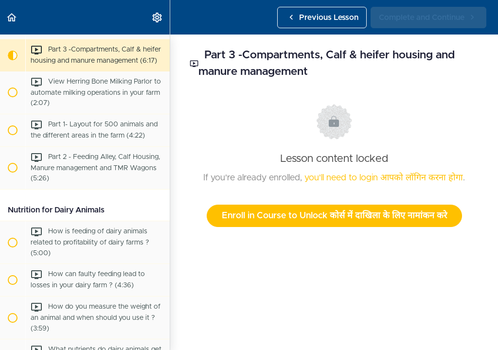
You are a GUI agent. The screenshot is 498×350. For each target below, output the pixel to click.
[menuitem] (157, 17)
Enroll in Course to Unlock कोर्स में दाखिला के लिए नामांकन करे (334, 215)
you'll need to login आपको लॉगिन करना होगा (383, 178)
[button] (12, 17)
